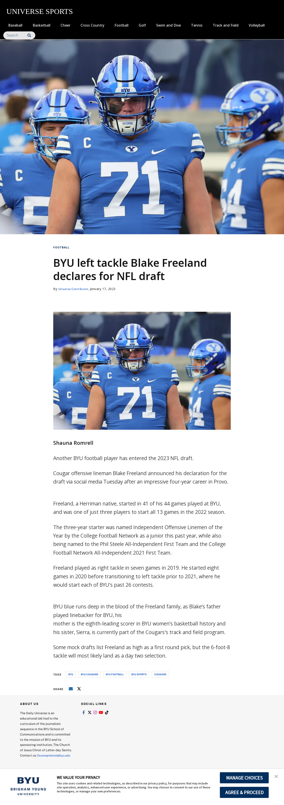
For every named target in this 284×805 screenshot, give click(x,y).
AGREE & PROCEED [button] (244, 792)
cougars (160, 674)
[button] (276, 777)
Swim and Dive (168, 25)
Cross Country (92, 25)
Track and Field (226, 25)
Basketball (41, 25)
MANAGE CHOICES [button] (244, 778)
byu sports (139, 674)
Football (121, 25)
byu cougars (89, 674)
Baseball (15, 25)
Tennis (197, 25)
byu (70, 674)
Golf (142, 25)
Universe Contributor (74, 289)
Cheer (65, 25)
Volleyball (257, 25)
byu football (115, 674)
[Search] (19, 35)
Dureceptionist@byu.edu (38, 760)
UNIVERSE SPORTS (39, 11)
